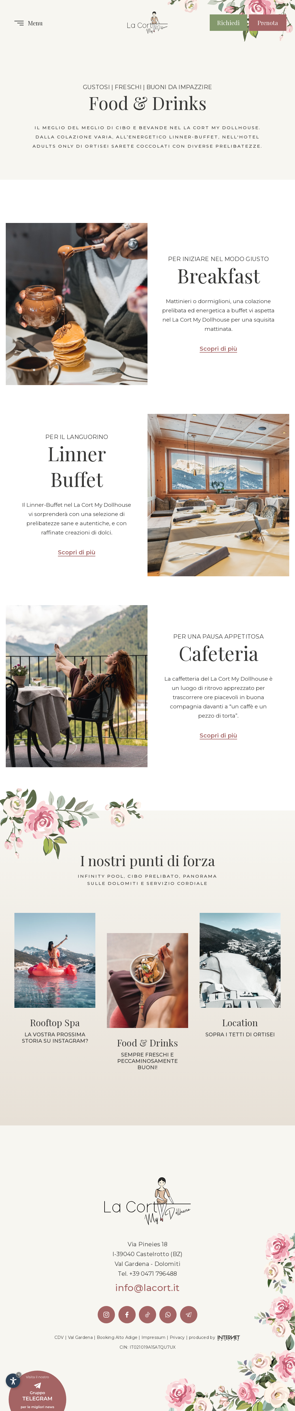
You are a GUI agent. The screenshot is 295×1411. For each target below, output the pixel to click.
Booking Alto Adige (117, 1337)
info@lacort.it (147, 1288)
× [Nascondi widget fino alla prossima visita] (19, 1374)
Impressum (153, 1337)
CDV (59, 1337)
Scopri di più (218, 348)
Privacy (177, 1337)
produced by (215, 1337)
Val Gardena (80, 1337)
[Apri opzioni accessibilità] (13, 1381)
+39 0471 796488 (153, 1273)
